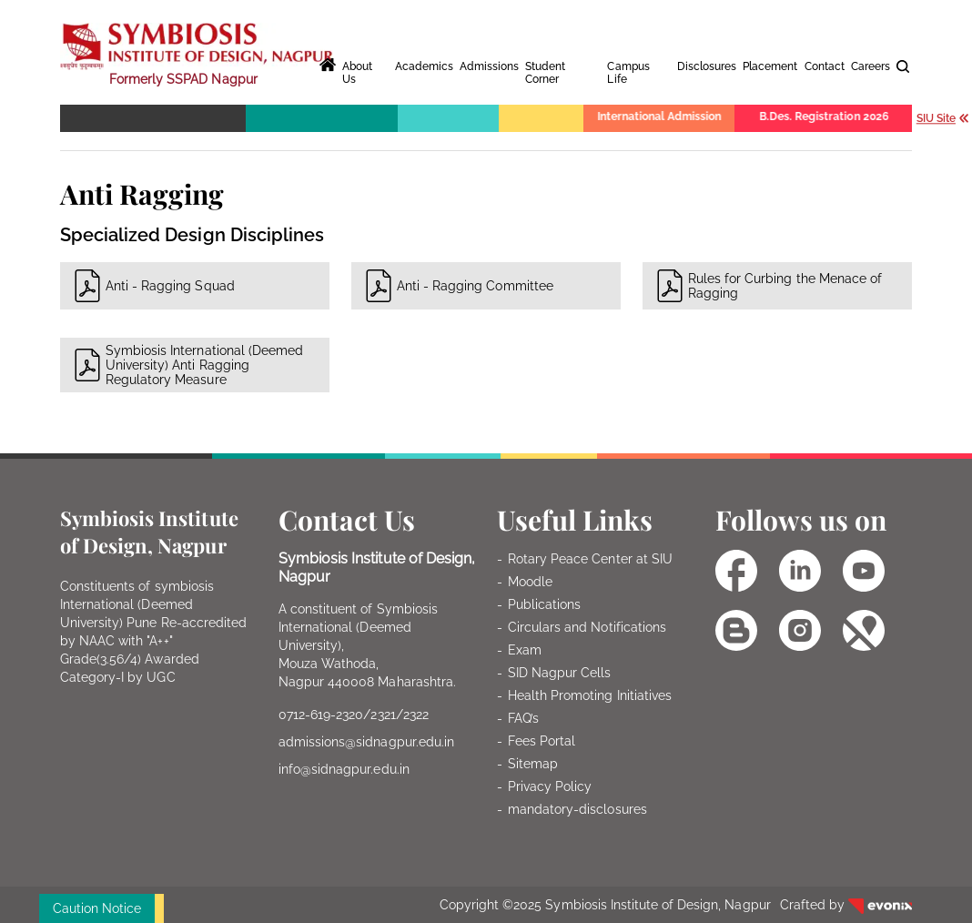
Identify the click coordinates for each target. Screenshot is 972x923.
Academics (424, 66)
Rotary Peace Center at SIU (590, 559)
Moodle (530, 581)
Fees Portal (541, 741)
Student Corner (545, 73)
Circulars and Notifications (587, 627)
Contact (825, 66)
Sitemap (533, 763)
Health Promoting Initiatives (590, 695)
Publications (544, 604)
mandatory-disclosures (577, 809)
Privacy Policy (550, 786)
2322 (416, 714)
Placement (770, 66)
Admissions (489, 66)
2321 (382, 714)
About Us (357, 73)
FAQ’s (523, 718)
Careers (870, 66)
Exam (525, 650)
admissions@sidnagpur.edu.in (366, 742)
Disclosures (706, 66)
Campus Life (628, 73)
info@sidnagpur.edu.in (344, 769)
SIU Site (943, 118)
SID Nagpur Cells (560, 672)
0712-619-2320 (320, 714)
